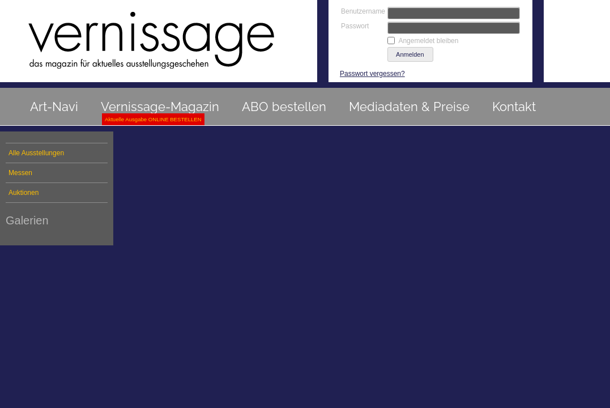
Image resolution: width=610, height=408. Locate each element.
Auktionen (23, 193)
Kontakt (514, 106)
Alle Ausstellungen (36, 153)
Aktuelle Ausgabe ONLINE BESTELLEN (153, 119)
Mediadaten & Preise (409, 106)
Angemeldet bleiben (428, 41)
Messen (20, 173)
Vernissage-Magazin (160, 106)
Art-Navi (54, 106)
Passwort (355, 26)
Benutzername (363, 11)
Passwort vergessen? (372, 74)
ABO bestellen (284, 106)
